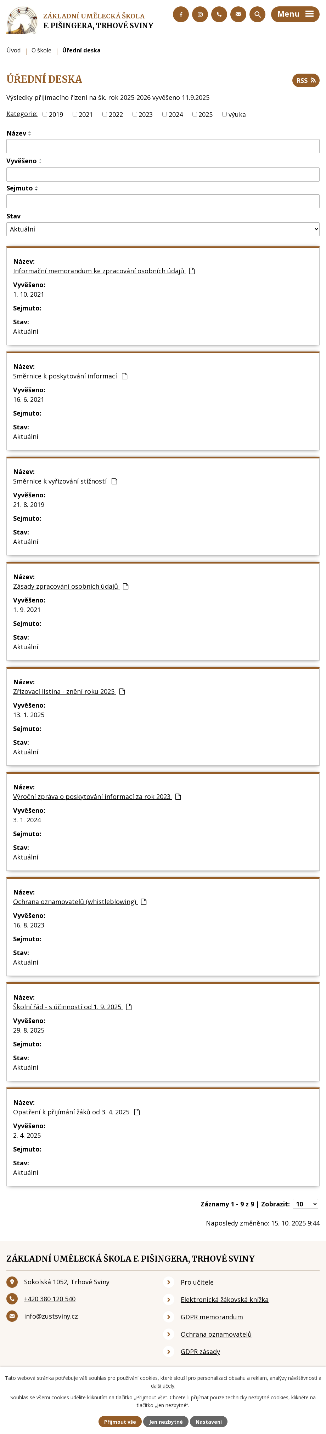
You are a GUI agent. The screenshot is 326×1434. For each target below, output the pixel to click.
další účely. (163, 1385)
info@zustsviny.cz (51, 1316)
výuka (237, 114)
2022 (116, 114)
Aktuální (25, 331)
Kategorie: (22, 113)
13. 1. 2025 (28, 714)
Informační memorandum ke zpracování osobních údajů (104, 271)
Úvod (13, 50)
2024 (176, 114)
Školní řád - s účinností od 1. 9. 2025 (72, 1006)
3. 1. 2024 (27, 820)
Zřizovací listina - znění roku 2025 (69, 691)
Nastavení (209, 1421)
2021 (86, 114)
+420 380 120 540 (49, 1299)
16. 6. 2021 (28, 399)
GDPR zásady (200, 1351)
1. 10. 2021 (28, 294)
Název (16, 133)
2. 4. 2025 (27, 1135)
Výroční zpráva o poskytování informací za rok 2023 (97, 796)
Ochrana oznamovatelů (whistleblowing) (79, 901)
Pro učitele (197, 1282)
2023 (146, 114)
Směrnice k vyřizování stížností (65, 481)
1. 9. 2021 (27, 609)
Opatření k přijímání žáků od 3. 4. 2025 (76, 1112)
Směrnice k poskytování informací (70, 376)
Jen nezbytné (166, 1421)
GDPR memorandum (212, 1317)
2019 (56, 114)
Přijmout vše (120, 1421)
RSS (306, 80)
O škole (41, 50)
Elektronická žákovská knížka (225, 1299)
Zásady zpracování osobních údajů (70, 586)
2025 (205, 114)
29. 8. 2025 (28, 1030)
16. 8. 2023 (28, 925)
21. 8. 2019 (28, 504)
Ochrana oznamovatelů (216, 1334)
